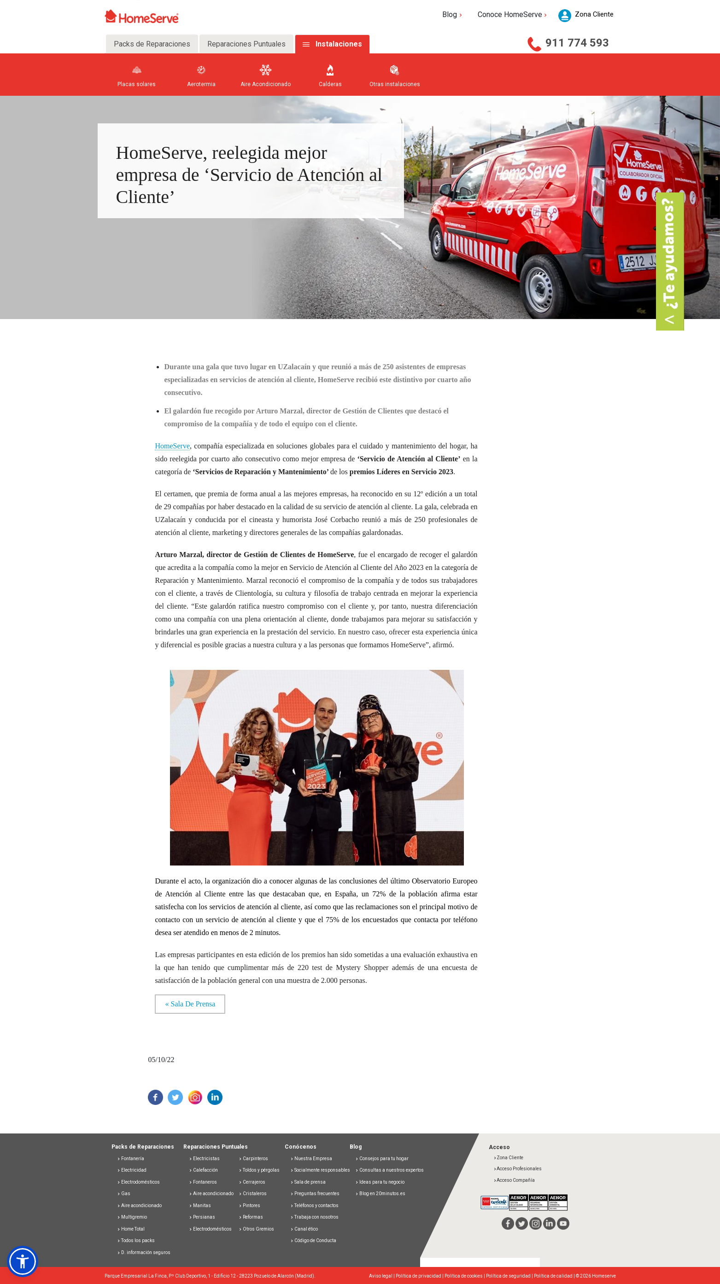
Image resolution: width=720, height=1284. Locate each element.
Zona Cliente (508, 1157)
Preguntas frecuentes (315, 1193)
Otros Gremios (256, 1229)
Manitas (200, 1205)
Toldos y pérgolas (259, 1170)
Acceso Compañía (514, 1180)
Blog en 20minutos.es (380, 1193)
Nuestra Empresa (311, 1158)
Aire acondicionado (139, 1205)
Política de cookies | (465, 1275)
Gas (123, 1193)
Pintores (249, 1205)
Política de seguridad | (510, 1275)
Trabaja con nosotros (314, 1217)
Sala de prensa (308, 1182)
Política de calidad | (555, 1275)
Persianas (202, 1217)
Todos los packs (136, 1240)
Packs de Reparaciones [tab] (152, 44)
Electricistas (204, 1158)
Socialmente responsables (320, 1170)
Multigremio (132, 1217)
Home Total (131, 1229)
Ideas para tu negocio (379, 1182)
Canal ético (304, 1229)
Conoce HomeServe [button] (513, 14)
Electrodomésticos (138, 1182)
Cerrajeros (252, 1182)
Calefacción (203, 1170)
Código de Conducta (313, 1240)
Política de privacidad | (420, 1275)
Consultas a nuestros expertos (389, 1170)
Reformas (251, 1217)
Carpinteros (253, 1158)
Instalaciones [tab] (339, 44)
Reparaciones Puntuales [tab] (246, 44)
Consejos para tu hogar (382, 1158)
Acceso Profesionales (517, 1168)
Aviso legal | (382, 1275)
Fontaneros (203, 1182)
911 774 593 (577, 42)
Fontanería (130, 1158)
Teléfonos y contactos (314, 1205)
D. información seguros (143, 1252)
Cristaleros (253, 1193)
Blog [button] (453, 14)
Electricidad (131, 1170)
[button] (22, 1261)
